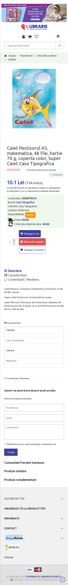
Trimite (11, 452)
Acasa (12, 55)
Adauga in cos (31, 233)
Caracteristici (15, 275)
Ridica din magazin (34, 241)
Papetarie (26, 55)
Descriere (13, 271)
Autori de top (14, 498)
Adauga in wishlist (34, 249)
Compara (56, 174)
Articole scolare (47, 55)
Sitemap (8, 557)
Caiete (12, 59)
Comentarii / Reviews (21, 279)
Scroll (62, 579)
